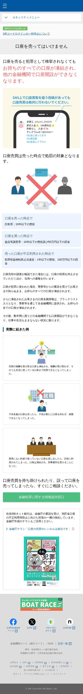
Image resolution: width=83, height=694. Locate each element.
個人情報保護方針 (32, 670)
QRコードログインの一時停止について (26, 33)
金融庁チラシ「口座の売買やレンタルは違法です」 (41, 528)
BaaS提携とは (60, 662)
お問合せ (14, 662)
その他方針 (50, 670)
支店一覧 (64, 643)
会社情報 (16, 666)
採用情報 (41, 662)
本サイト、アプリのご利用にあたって (31, 674)
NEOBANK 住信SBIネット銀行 (41, 6)
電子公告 (48, 666)
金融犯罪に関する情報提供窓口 (41, 497)
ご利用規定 (64, 666)
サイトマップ (59, 674)
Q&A (26, 662)
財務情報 (32, 666)
